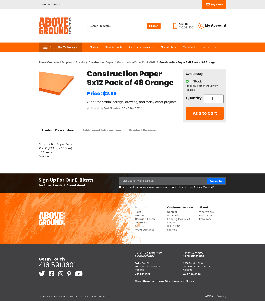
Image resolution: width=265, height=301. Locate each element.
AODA (209, 296)
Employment (206, 215)
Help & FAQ (173, 226)
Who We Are (206, 212)
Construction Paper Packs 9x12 (136, 62)
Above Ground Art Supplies (55, 62)
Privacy (221, 296)
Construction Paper (101, 62)
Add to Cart (205, 113)
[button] (51, 4)
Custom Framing (141, 47)
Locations (209, 47)
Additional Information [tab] (101, 130)
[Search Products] (125, 26)
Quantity (193, 98)
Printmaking (142, 222)
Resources (205, 219)
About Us (168, 47)
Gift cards (173, 215)
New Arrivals (113, 47)
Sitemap (172, 229)
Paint (138, 212)
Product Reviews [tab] (143, 130)
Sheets (80, 62)
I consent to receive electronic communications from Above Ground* (168, 187)
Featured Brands (144, 229)
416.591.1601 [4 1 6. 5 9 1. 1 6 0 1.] (57, 265)
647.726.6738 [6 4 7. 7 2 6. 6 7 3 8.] (192, 274)
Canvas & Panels (145, 219)
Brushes (139, 215)
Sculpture (140, 226)
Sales (94, 47)
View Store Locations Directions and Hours (164, 281)
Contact (189, 47)
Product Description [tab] (57, 130)
